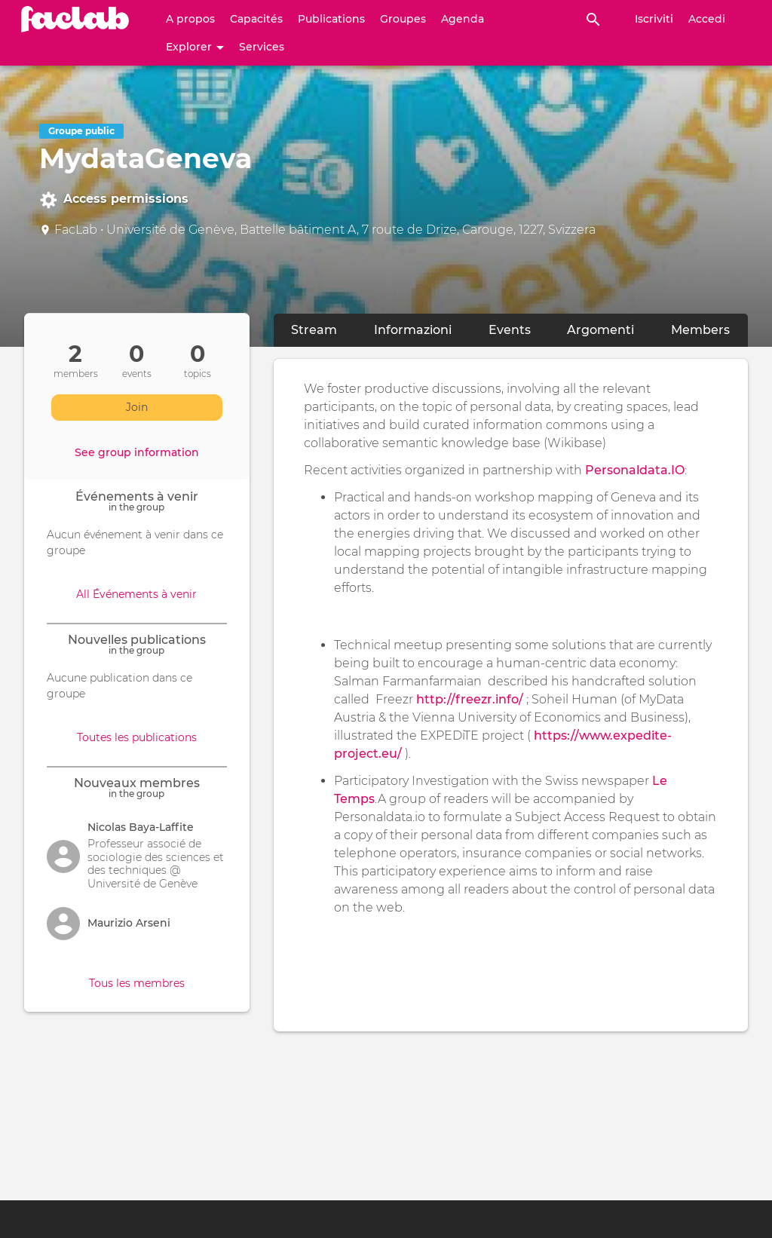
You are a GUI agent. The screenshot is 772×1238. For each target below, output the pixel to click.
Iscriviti (654, 19)
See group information (137, 452)
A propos (190, 19)
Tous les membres (137, 983)
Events (510, 330)
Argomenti (600, 330)
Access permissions (113, 200)
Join (137, 407)
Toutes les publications (137, 737)
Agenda (462, 19)
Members (700, 330)
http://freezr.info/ (469, 699)
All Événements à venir (136, 594)
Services (261, 47)
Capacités (256, 19)
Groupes (403, 19)
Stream (314, 330)
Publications (331, 19)
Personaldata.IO (635, 470)
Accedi (706, 19)
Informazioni (422, 329)
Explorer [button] (195, 47)
